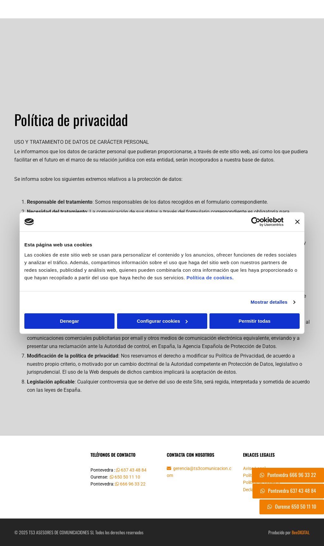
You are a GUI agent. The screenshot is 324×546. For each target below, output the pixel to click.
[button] (288, 491)
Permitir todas (255, 321)
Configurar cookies (162, 321)
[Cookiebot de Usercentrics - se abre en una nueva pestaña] (256, 221)
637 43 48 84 (134, 470)
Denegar (69, 321)
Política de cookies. (210, 277)
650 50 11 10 (127, 476)
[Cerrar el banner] (297, 221)
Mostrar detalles (269, 302)
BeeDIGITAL (301, 532)
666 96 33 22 (133, 483)
